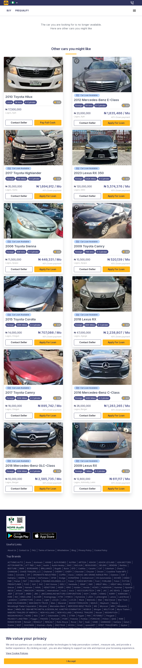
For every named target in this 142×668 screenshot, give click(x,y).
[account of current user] (134, 10)
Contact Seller (19, 122)
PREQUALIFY (22, 11)
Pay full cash (48, 123)
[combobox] (15, 3)
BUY (9, 11)
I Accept (71, 661)
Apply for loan (116, 123)
